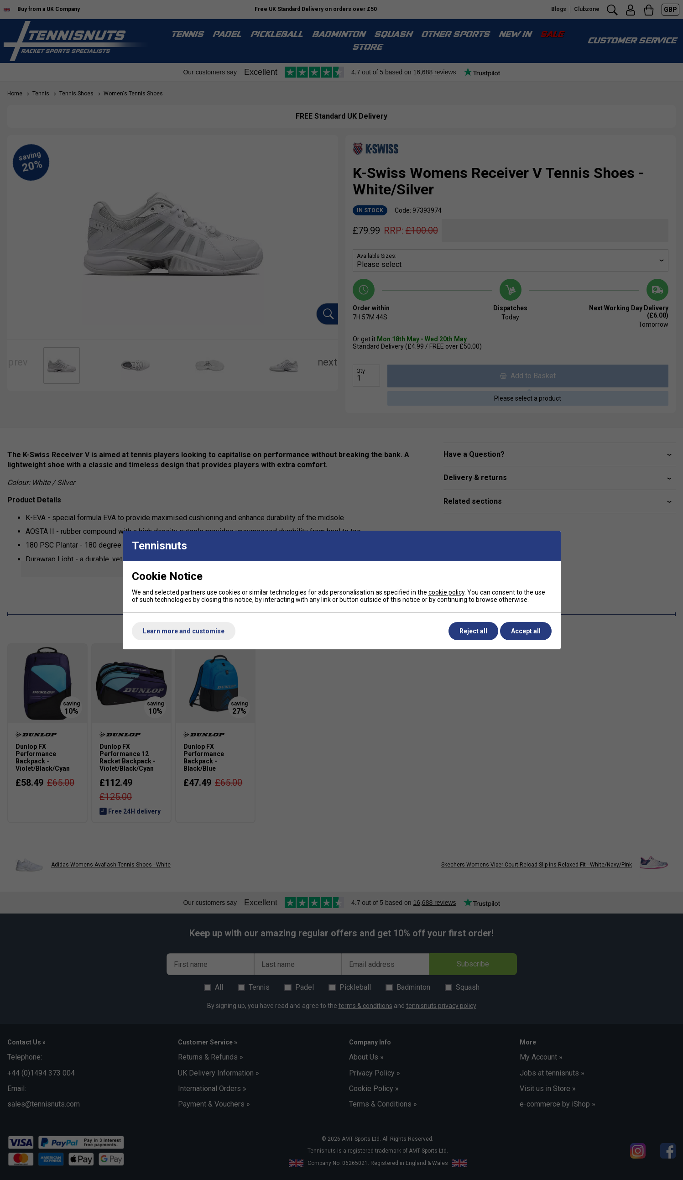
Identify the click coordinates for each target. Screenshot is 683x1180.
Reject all (473, 631)
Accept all (526, 631)
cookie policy (446, 592)
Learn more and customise (183, 631)
